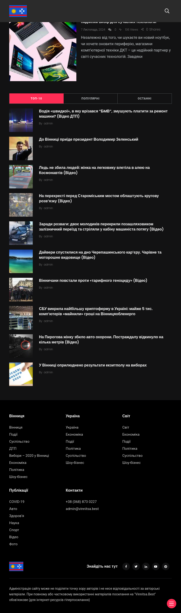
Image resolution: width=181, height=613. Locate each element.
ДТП (12, 446)
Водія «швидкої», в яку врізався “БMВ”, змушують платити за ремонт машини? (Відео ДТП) (104, 111)
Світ (125, 425)
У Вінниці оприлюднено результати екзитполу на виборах (94, 362)
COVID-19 (16, 499)
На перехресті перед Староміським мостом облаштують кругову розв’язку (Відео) (100, 196)
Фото (13, 541)
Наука (14, 520)
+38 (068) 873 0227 (81, 499)
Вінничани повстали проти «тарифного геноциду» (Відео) (94, 278)
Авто (13, 506)
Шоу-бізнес (18, 474)
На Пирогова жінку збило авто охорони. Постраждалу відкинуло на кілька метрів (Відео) (102, 337)
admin (49, 121)
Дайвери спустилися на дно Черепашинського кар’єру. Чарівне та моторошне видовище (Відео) (101, 252)
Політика (16, 467)
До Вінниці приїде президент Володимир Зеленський (89, 136)
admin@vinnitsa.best (82, 506)
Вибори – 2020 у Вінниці (29, 453)
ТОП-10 (36, 96)
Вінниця (15, 425)
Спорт (14, 527)
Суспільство (19, 439)
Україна (72, 425)
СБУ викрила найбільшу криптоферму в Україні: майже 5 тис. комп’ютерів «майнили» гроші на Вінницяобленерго (96, 308)
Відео (13, 534)
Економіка (17, 460)
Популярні (91, 96)
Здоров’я (16, 513)
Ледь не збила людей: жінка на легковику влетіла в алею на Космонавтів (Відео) (95, 167)
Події (13, 432)
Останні (145, 96)
